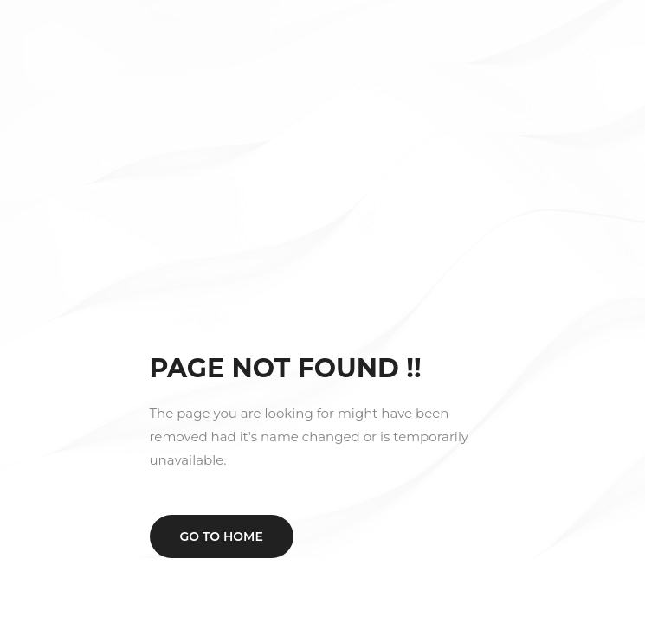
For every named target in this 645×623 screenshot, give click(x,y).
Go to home (221, 536)
